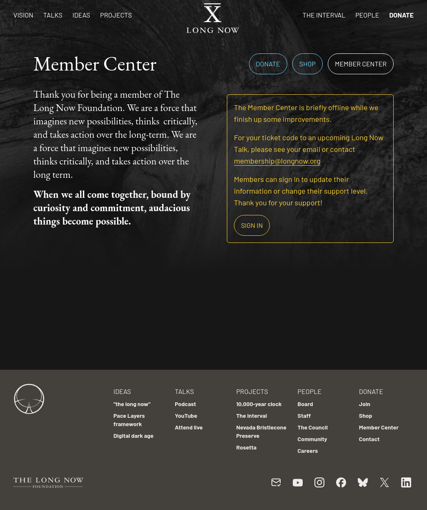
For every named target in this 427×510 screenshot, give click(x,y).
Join (364, 403)
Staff (304, 415)
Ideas (81, 15)
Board (305, 403)
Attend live (189, 427)
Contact (369, 438)
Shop (307, 64)
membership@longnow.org (277, 160)
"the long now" (132, 403)
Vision (23, 15)
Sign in (252, 225)
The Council (313, 427)
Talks (53, 15)
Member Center (361, 64)
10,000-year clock (258, 403)
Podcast (185, 403)
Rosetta (246, 447)
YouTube (186, 415)
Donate (401, 15)
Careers (308, 450)
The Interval (324, 15)
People (367, 15)
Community (312, 438)
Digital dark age (133, 435)
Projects (116, 15)
